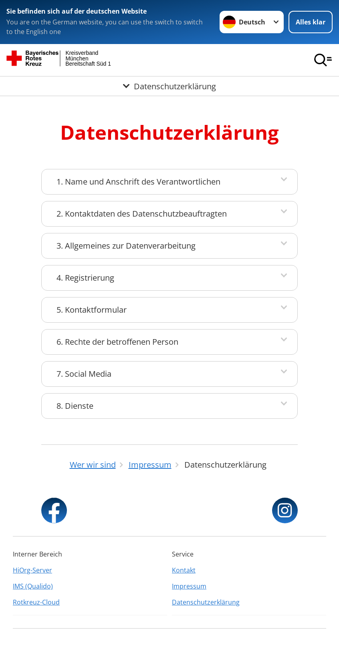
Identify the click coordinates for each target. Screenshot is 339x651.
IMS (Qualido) (33, 586)
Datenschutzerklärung (206, 602)
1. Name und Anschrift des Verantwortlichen (138, 181)
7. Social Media (83, 373)
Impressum (189, 586)
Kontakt (184, 570)
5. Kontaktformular (91, 309)
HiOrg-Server (32, 570)
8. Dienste (74, 405)
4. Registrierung (85, 277)
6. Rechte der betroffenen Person (117, 341)
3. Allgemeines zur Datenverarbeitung (126, 245)
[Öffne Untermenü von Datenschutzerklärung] (169, 86)
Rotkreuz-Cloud (36, 602)
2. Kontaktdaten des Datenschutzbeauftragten (141, 213)
